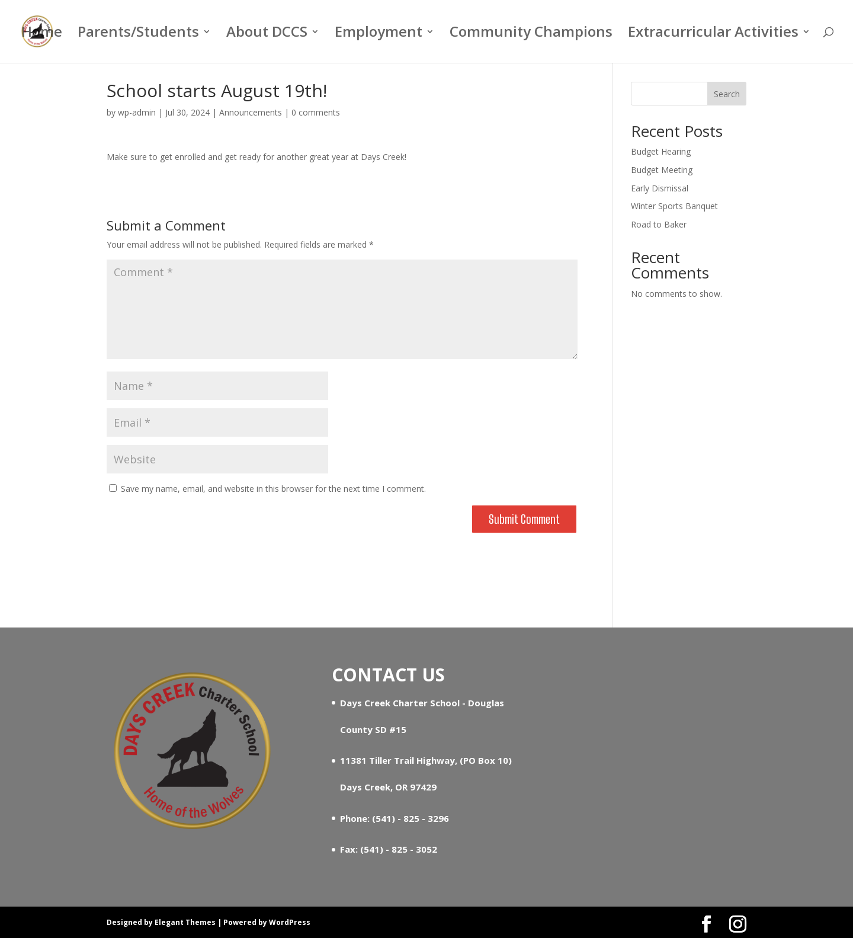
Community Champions (531, 34)
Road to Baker (659, 224)
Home (41, 34)
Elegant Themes (185, 922)
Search (727, 94)
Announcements (250, 112)
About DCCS (266, 34)
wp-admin (137, 112)
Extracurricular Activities (713, 34)
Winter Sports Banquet (674, 206)
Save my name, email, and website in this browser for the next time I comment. (273, 488)
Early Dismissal (659, 188)
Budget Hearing (661, 151)
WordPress (289, 922)
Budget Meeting (661, 169)
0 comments (315, 112)
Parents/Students (138, 34)
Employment (378, 34)
